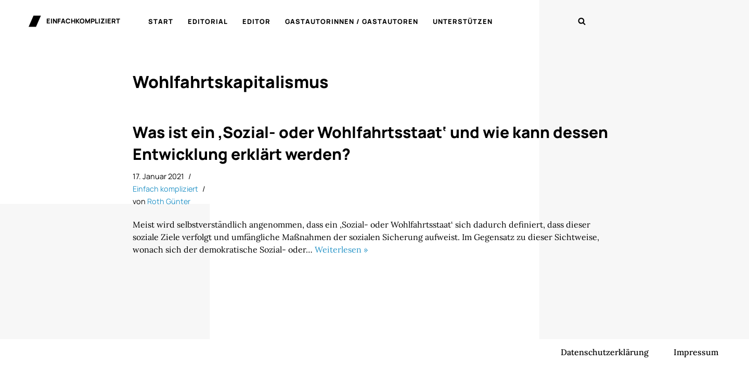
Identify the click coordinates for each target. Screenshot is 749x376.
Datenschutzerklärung (605, 352)
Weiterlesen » (341, 249)
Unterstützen (463, 21)
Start (160, 21)
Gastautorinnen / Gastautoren (351, 21)
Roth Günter (168, 201)
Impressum (696, 352)
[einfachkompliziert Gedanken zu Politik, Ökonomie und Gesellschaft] (74, 21)
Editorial (208, 21)
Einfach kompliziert (165, 189)
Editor (256, 21)
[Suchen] (582, 21)
